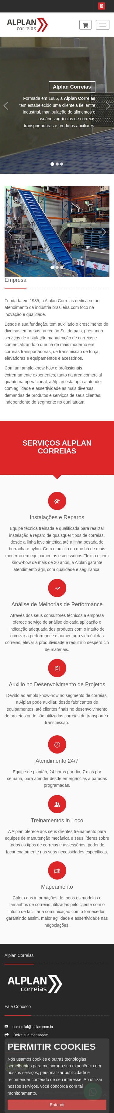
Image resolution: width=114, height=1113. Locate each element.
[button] (6, 105)
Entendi (57, 1104)
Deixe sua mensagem (30, 1035)
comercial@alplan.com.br (32, 1027)
